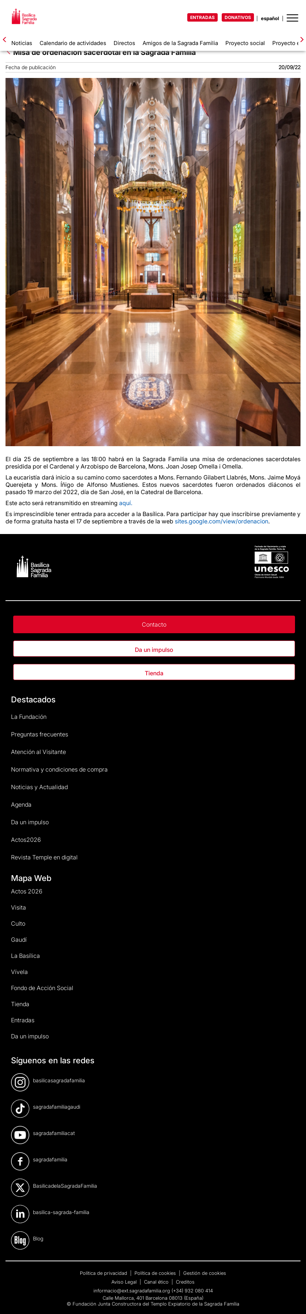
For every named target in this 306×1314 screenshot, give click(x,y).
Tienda (154, 673)
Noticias (21, 43)
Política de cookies (155, 1273)
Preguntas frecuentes (39, 734)
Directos (124, 43)
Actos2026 (26, 839)
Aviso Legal (124, 1282)
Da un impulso (154, 649)
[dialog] (292, 1299)
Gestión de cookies (204, 1273)
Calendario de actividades (73, 43)
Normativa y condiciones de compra (59, 769)
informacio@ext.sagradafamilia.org (131, 1291)
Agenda (21, 804)
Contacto (154, 624)
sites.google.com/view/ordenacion (221, 521)
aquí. (125, 503)
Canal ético (157, 1282)
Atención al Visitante (38, 751)
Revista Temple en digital (44, 857)
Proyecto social (245, 43)
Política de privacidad (104, 1273)
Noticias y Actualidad (39, 787)
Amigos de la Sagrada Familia (180, 43)
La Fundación (29, 716)
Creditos (185, 1282)
